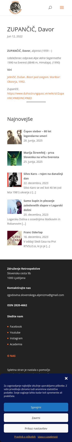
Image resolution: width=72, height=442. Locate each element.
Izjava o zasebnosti (48, 436)
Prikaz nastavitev (36, 428)
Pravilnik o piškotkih (25, 436)
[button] (66, 378)
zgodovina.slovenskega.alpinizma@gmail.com (35, 295)
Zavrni (36, 418)
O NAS (11, 356)
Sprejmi (36, 407)
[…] (34, 192)
